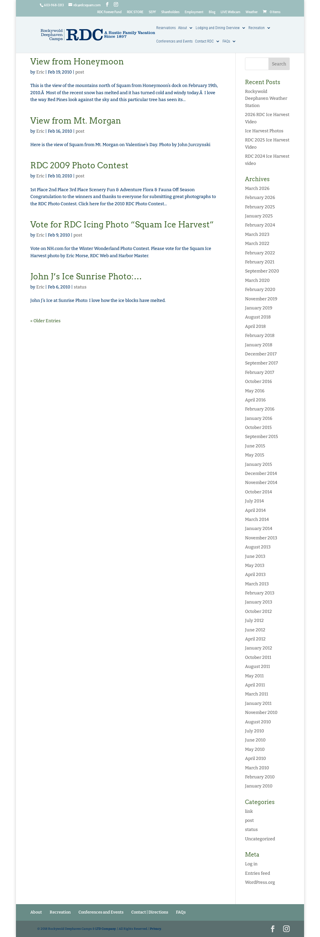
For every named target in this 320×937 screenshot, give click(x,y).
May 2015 (254, 455)
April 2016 (255, 400)
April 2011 (255, 685)
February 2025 (260, 207)
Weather (252, 12)
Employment (194, 12)
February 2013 (259, 593)
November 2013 (261, 538)
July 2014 (254, 501)
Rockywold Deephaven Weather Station (266, 98)
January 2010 (258, 786)
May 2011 (254, 676)
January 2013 (258, 602)
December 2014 (261, 473)
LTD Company (105, 929)
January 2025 (259, 216)
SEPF (152, 12)
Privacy (155, 929)
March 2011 (256, 694)
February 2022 (260, 253)
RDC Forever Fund (109, 12)
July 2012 (254, 620)
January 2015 (258, 464)
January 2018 (258, 345)
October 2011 (258, 657)
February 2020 (260, 289)
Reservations (166, 28)
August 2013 (258, 547)
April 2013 (255, 574)
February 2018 (259, 335)
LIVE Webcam (230, 12)
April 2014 (255, 510)
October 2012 (258, 611)
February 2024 (260, 225)
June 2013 (255, 556)
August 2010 (258, 722)
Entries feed (257, 873)
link (249, 811)
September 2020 (262, 271)
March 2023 (257, 234)
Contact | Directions (149, 912)
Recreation (256, 28)
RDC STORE (135, 12)
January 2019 (258, 308)
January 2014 (258, 528)
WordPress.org (260, 882)
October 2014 (258, 492)
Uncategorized (260, 839)
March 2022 (257, 243)
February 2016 (259, 409)
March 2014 (257, 519)
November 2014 (261, 482)
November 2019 (261, 299)
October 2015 (258, 427)
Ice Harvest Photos (264, 131)
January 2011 (258, 703)
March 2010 (257, 768)
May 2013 (254, 565)
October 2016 (258, 381)
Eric (40, 72)
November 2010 (261, 712)
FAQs (226, 41)
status (80, 287)
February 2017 (259, 372)
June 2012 (255, 630)
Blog (212, 12)
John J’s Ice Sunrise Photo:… (86, 276)
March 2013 (257, 584)
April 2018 (255, 326)
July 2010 (254, 731)
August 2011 (257, 666)
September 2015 (261, 436)
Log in (251, 864)
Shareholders (170, 12)
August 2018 (258, 317)
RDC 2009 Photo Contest (79, 165)
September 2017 (261, 363)
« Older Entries (45, 320)
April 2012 (255, 639)
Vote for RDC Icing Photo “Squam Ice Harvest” (122, 224)
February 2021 (259, 262)
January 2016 (258, 418)
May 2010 (255, 749)
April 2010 (255, 758)
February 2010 (260, 777)
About (182, 28)
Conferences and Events (174, 41)
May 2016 (254, 391)
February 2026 (260, 197)
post (79, 72)
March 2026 (257, 188)
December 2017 (261, 354)
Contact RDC (204, 41)
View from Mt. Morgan (75, 120)
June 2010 (255, 740)
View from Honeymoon (77, 61)
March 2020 (257, 280)
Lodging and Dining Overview (218, 28)
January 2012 (258, 648)
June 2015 (255, 446)
